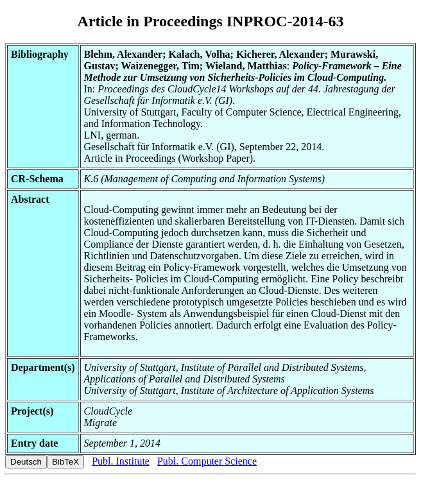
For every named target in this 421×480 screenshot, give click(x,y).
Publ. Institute (121, 461)
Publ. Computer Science (207, 461)
